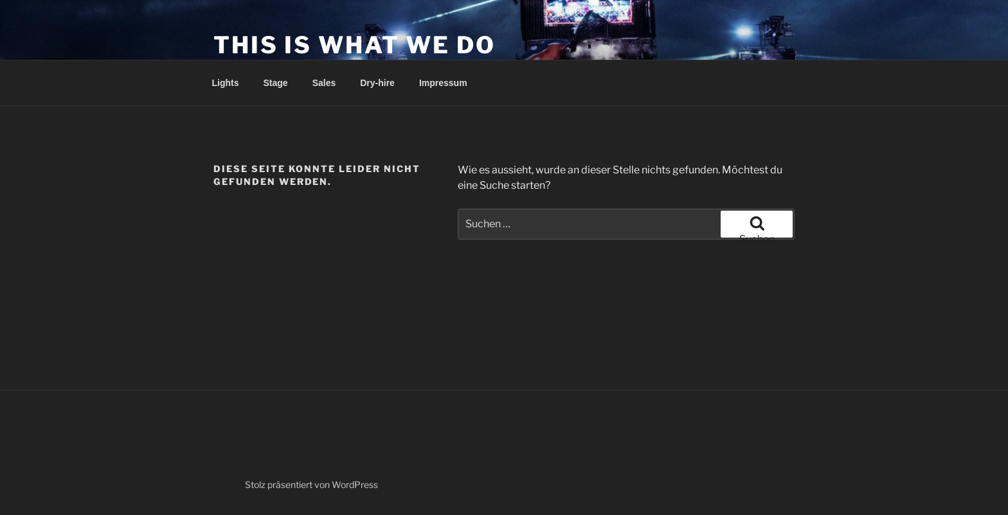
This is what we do (354, 45)
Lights (225, 83)
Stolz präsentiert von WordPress (311, 484)
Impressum (443, 83)
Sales (324, 83)
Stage (276, 83)
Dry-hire (377, 83)
